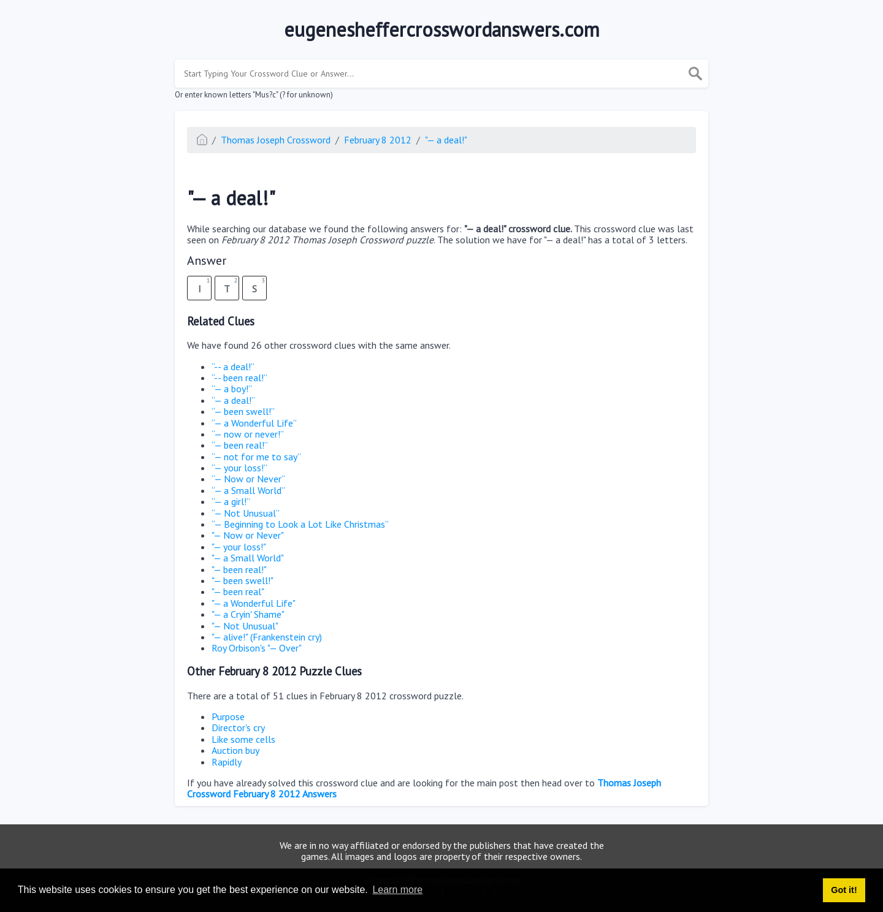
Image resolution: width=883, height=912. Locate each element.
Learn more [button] (397, 889)
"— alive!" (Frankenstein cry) (267, 637)
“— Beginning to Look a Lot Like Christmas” (300, 524)
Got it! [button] (844, 890)
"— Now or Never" (248, 535)
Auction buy (235, 750)
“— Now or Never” (248, 479)
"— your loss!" (239, 547)
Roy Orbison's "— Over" (257, 648)
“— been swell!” (243, 411)
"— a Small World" (248, 558)
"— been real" (238, 591)
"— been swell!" (242, 580)
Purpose (228, 716)
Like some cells (243, 739)
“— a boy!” (232, 388)
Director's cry (238, 727)
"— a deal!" (446, 140)
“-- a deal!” (233, 366)
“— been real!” (240, 445)
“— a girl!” (231, 501)
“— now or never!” (248, 434)
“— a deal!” (233, 400)
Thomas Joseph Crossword (276, 140)
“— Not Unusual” (246, 513)
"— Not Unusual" (245, 626)
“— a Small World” (248, 490)
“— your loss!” (239, 468)
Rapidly (227, 762)
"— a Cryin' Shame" (248, 614)
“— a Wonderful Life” (254, 423)
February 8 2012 (377, 140)
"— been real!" (239, 569)
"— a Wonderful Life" (254, 603)
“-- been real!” (239, 377)
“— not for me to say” (256, 456)
